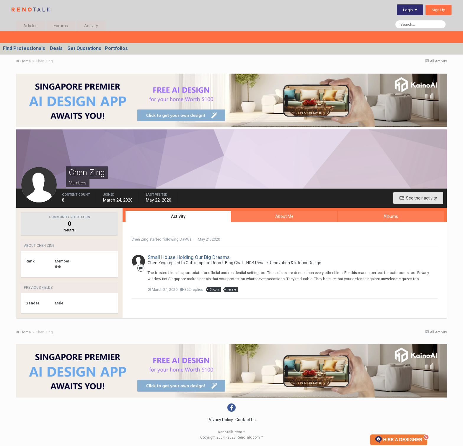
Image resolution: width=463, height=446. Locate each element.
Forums (61, 25)
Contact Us (245, 419)
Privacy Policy (220, 419)
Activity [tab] (178, 216)
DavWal (186, 239)
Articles (30, 25)
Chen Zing (140, 239)
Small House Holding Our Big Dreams (189, 257)
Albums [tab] (391, 216)
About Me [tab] (284, 216)
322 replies (191, 289)
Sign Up (438, 10)
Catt (190, 262)
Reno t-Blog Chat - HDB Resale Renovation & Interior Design (266, 262)
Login (410, 10)
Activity (91, 25)
